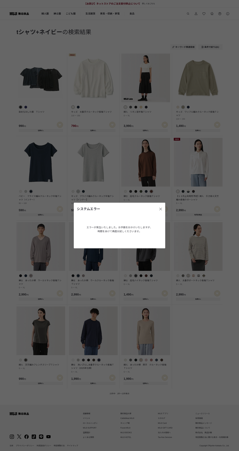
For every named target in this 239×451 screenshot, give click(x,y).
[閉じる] (160, 209)
